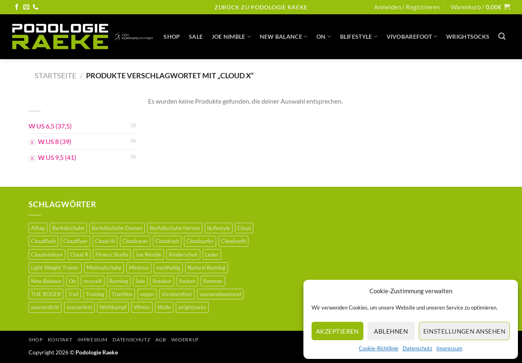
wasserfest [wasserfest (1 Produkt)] (79, 307)
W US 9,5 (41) (57, 157)
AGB (160, 339)
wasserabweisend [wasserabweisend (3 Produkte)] (220, 294)
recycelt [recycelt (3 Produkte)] (92, 281)
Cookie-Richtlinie (378, 348)
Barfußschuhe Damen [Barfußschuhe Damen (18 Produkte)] (117, 228)
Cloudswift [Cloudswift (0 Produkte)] (233, 241)
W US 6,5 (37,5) (50, 126)
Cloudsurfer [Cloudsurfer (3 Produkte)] (200, 241)
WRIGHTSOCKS (467, 36)
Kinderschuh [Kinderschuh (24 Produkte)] (183, 254)
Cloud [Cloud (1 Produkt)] (244, 228)
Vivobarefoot (412, 36)
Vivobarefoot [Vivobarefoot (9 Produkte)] (176, 294)
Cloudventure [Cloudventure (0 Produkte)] (47, 254)
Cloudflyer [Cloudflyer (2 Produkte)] (75, 241)
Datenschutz (417, 348)
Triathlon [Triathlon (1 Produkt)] (122, 294)
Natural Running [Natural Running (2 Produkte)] (207, 267)
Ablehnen (391, 331)
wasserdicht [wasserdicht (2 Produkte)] (45, 307)
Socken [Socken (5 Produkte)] (187, 281)
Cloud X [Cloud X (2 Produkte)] (79, 254)
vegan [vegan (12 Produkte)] (147, 294)
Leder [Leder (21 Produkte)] (212, 254)
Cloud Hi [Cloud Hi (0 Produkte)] (105, 241)
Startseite (55, 75)
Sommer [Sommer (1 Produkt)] (213, 281)
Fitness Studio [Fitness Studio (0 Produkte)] (111, 254)
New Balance (284, 36)
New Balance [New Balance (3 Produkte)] (46, 281)
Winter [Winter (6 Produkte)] (142, 307)
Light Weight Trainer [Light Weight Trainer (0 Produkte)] (55, 267)
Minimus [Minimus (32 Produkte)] (139, 267)
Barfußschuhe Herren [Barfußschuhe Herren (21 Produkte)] (175, 228)
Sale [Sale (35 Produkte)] (140, 281)
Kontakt (60, 339)
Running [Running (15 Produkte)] (118, 281)
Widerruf (185, 339)
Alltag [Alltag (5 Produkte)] (38, 228)
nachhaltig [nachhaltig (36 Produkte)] (168, 267)
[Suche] (502, 36)
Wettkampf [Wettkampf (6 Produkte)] (113, 307)
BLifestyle (359, 36)
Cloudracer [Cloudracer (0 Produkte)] (135, 241)
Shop (172, 36)
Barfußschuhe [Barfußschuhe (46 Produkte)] (68, 228)
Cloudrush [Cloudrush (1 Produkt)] (167, 241)
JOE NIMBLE (231, 36)
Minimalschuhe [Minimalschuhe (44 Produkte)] (104, 267)
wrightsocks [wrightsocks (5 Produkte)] (192, 307)
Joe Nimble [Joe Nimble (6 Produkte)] (148, 254)
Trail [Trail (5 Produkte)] (73, 294)
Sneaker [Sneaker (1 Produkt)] (162, 281)
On (323, 36)
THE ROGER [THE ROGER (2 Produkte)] (46, 294)
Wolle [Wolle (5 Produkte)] (164, 307)
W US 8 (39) (54, 141)
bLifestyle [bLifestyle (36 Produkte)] (218, 228)
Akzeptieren (337, 331)
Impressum (449, 348)
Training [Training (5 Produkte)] (95, 294)
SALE (196, 36)
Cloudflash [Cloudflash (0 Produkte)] (43, 241)
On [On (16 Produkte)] (72, 281)
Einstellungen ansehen (464, 331)
